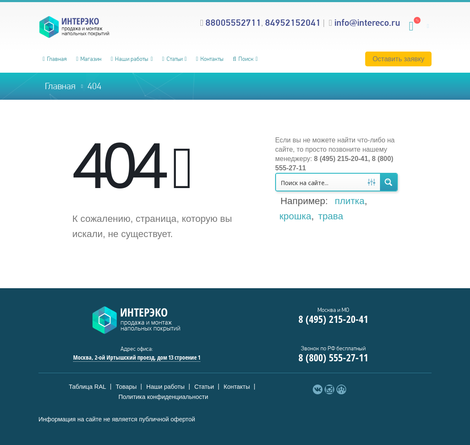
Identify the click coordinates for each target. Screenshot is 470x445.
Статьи (172, 58)
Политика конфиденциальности (163, 396)
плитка (350, 201)
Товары (126, 386)
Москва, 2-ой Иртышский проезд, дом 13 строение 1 (136, 357)
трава (330, 216)
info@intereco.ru (367, 22)
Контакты (210, 58)
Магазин (88, 58)
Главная (55, 58)
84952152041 (293, 22)
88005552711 (233, 22)
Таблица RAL (87, 386)
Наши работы (129, 58)
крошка (295, 216)
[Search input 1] (320, 182)
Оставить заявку (398, 59)
